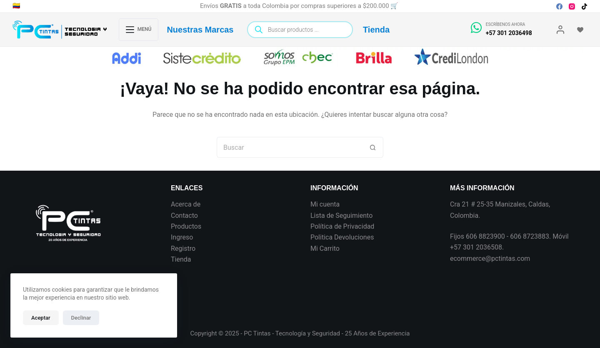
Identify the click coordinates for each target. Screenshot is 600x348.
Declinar (81, 318)
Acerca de (185, 204)
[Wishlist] (580, 30)
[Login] (560, 29)
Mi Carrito (325, 248)
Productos (186, 226)
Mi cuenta (325, 204)
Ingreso (182, 237)
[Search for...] (289, 147)
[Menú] (139, 29)
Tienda (376, 29)
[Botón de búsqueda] (372, 147)
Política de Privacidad (342, 226)
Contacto (184, 215)
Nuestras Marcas (200, 29)
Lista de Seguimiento (341, 215)
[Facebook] (559, 6)
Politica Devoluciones (342, 237)
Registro (183, 248)
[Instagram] (572, 6)
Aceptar (40, 318)
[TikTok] (584, 6)
